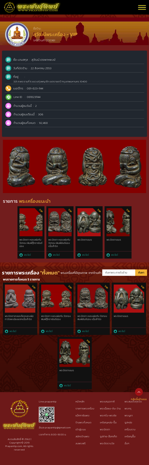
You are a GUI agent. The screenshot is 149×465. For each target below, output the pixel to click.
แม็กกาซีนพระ (82, 415)
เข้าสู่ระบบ (80, 429)
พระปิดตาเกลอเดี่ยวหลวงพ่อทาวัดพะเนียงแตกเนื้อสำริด (19, 317)
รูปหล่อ (128, 422)
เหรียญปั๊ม (130, 436)
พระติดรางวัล (107, 443)
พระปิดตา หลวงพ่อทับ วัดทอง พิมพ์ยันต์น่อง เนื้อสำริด (59, 243)
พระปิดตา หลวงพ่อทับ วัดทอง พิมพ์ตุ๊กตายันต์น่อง (30, 243)
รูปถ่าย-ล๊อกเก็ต (108, 436)
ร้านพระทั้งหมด (83, 422)
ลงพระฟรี (80, 443)
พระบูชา (129, 415)
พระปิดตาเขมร (84, 240)
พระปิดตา (105, 429)
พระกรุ (128, 408)
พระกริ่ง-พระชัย (108, 415)
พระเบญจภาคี (107, 401)
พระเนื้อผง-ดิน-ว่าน (110, 408)
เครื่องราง (130, 429)
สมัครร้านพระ (82, 436)
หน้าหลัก (79, 401)
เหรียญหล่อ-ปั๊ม (108, 422)
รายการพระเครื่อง (84, 408)
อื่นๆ (127, 443)
